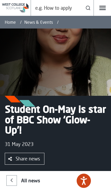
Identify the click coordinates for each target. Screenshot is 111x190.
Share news (24, 159)
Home (10, 22)
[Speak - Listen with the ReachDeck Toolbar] (84, 181)
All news (23, 180)
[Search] (88, 8)
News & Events (38, 22)
